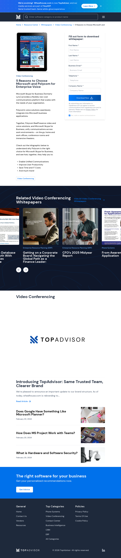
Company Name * (76, 86)
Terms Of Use (81, 516)
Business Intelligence (55, 525)
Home (19, 511)
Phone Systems (108, 248)
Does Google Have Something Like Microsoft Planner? (41, 412)
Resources (21, 525)
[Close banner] (101, 6)
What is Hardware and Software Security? (47, 453)
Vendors (20, 520)
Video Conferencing (24, 76)
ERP (47, 534)
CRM (48, 530)
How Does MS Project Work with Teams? (45, 433)
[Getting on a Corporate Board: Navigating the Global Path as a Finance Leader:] (41, 226)
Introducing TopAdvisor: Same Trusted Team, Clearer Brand (59, 383)
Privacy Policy (91, 110)
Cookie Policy (81, 520)
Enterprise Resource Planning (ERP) (37, 248)
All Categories (52, 539)
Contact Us (21, 516)
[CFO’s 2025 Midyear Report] (80, 226)
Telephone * (73, 76)
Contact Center (53, 520)
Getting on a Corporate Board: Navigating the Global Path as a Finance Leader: (40, 257)
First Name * (74, 45)
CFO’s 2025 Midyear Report (77, 254)
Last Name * (74, 55)
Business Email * (75, 66)
